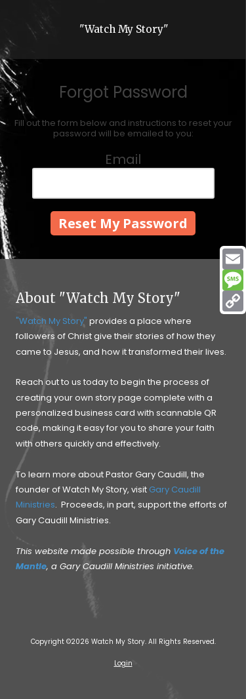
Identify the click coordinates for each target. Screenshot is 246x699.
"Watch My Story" (124, 29)
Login (123, 663)
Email (123, 159)
